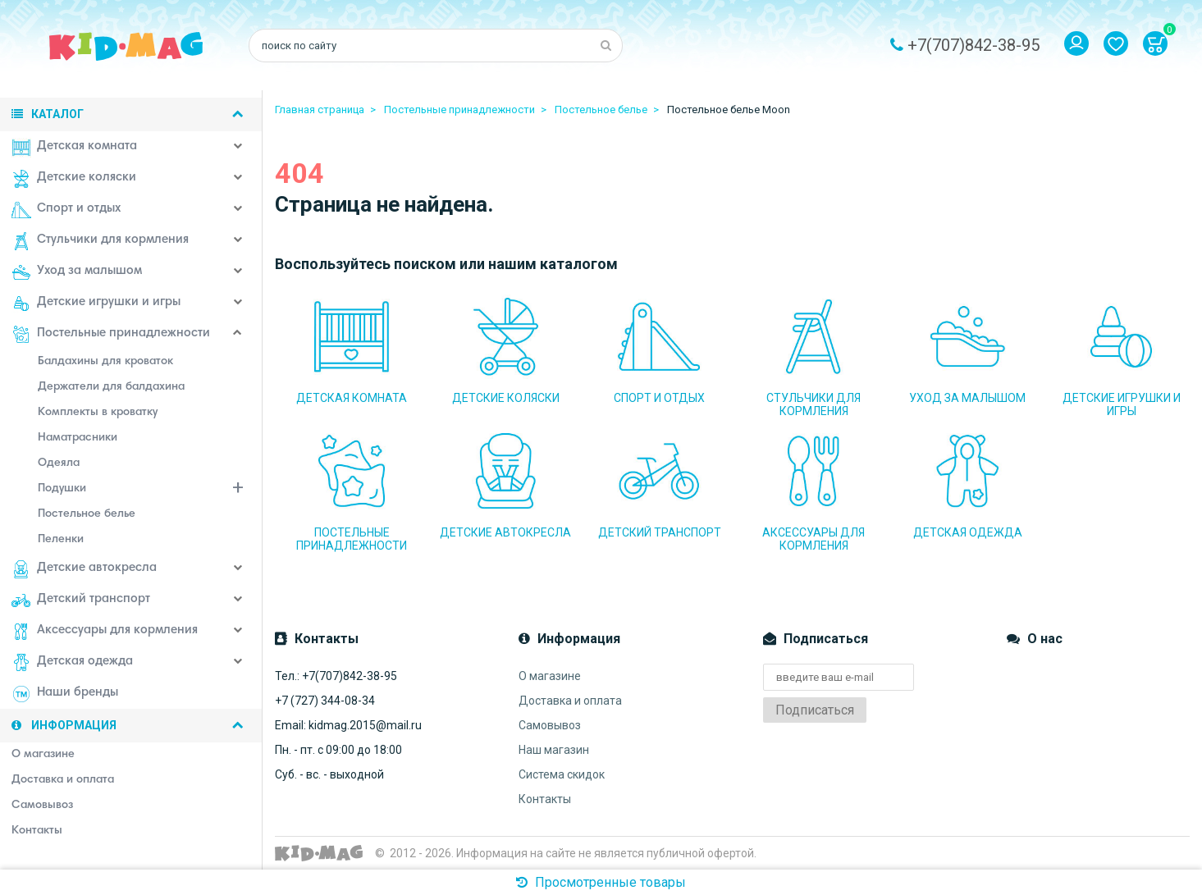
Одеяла (59, 463)
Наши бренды (64, 694)
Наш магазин (554, 749)
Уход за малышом (76, 272)
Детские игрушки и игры (96, 303)
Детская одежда (72, 663)
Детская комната (74, 148)
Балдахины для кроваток (105, 362)
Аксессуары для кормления (104, 632)
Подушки (150, 490)
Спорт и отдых (66, 210)
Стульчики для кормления (100, 241)
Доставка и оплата (570, 700)
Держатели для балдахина (111, 387)
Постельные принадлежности (110, 335)
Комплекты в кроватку (98, 412)
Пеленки (61, 540)
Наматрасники (77, 438)
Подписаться (814, 710)
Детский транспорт (80, 600)
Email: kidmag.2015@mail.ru (348, 725)
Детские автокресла (84, 569)
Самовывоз (550, 725)
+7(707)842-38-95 (973, 45)
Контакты (545, 799)
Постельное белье (86, 514)
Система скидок (562, 774)
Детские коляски (73, 179)
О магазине (550, 676)
